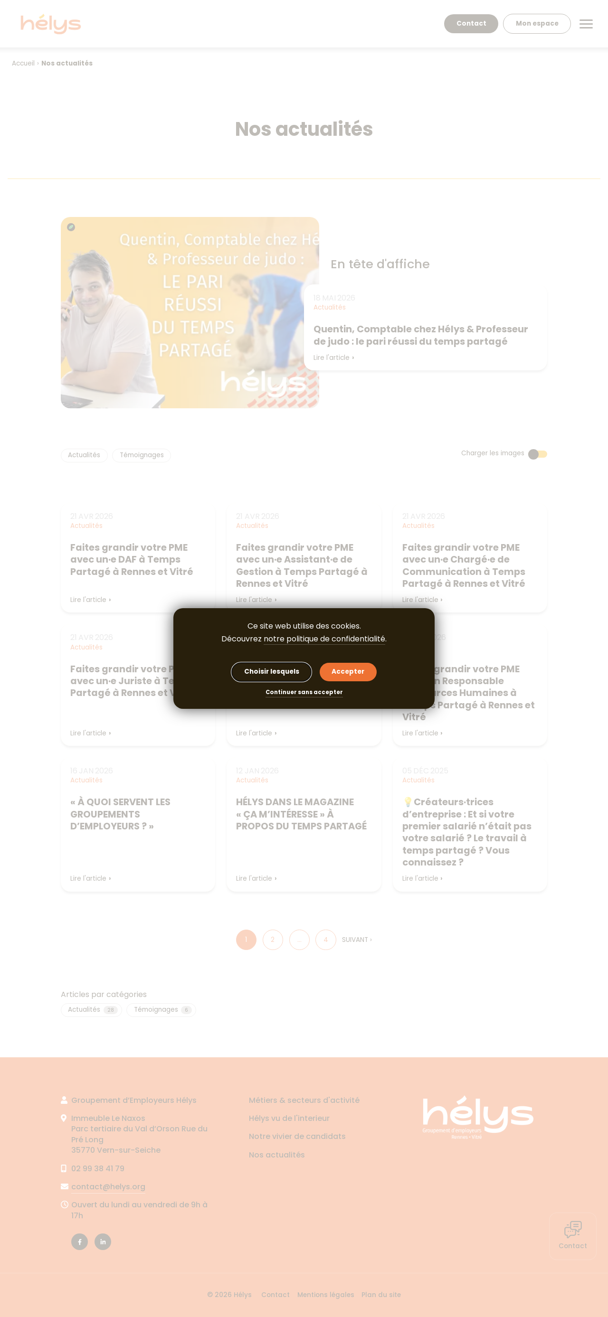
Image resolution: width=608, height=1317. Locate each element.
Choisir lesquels (271, 671)
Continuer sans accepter (304, 693)
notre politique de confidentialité (324, 638)
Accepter (348, 671)
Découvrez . (304, 639)
